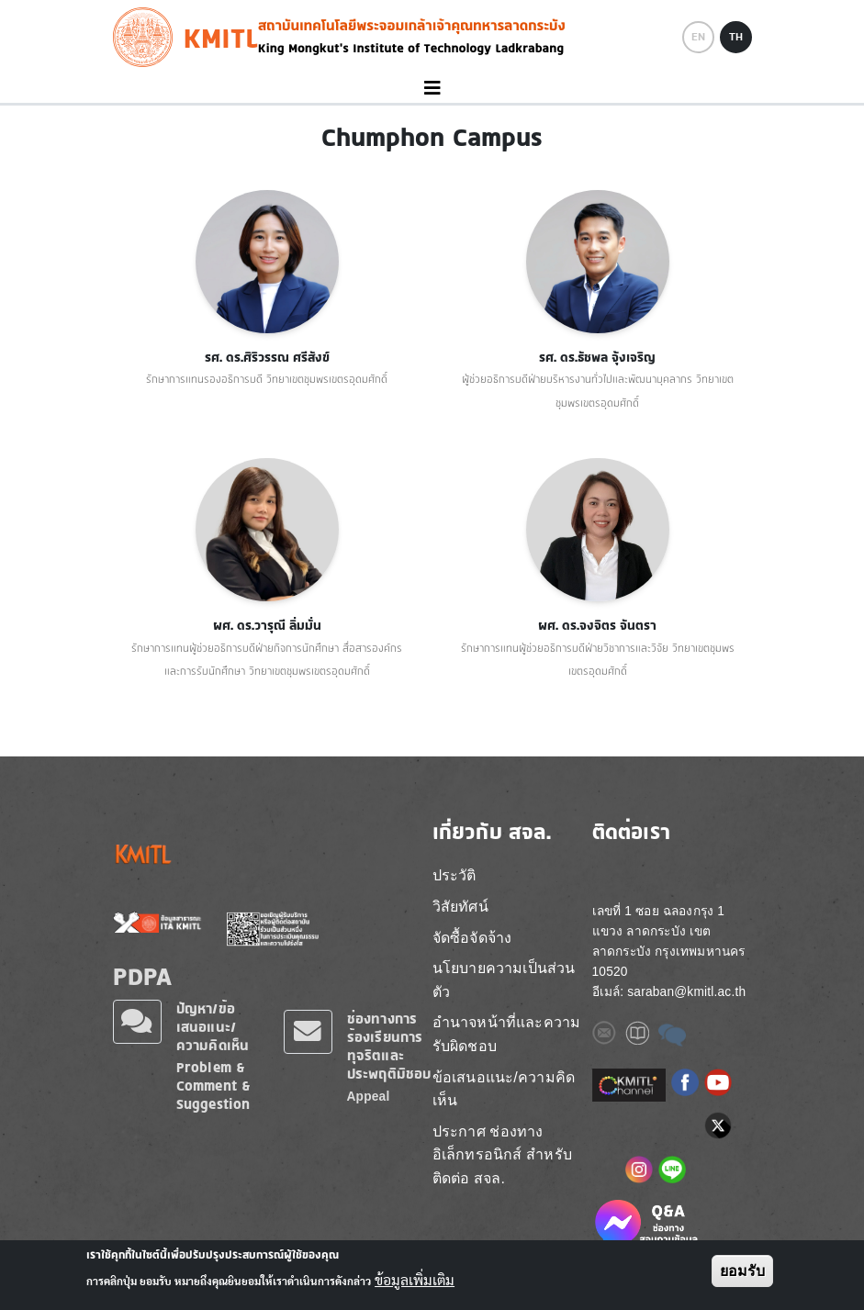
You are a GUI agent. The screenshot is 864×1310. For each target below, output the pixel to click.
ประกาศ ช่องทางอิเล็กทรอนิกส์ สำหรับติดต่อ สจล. (502, 1155)
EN (698, 36)
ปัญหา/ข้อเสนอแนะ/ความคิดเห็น (213, 1027)
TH (736, 36)
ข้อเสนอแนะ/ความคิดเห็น (504, 1089)
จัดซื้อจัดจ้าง (472, 938)
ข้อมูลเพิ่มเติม (414, 1280)
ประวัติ (454, 875)
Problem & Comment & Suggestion (214, 1085)
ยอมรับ (742, 1271)
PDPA (143, 975)
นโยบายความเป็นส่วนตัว (504, 980)
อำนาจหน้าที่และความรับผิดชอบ (506, 1034)
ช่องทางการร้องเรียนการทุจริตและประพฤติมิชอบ (389, 1046)
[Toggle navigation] (432, 88)
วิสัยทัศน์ (460, 906)
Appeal (368, 1096)
